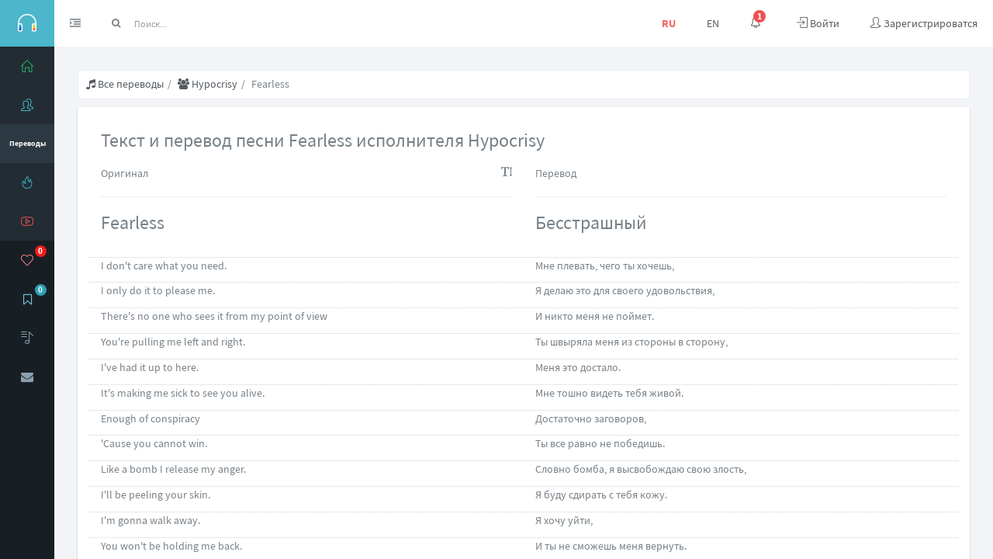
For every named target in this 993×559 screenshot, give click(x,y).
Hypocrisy (207, 84)
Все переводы (125, 84)
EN (713, 23)
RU (669, 23)
